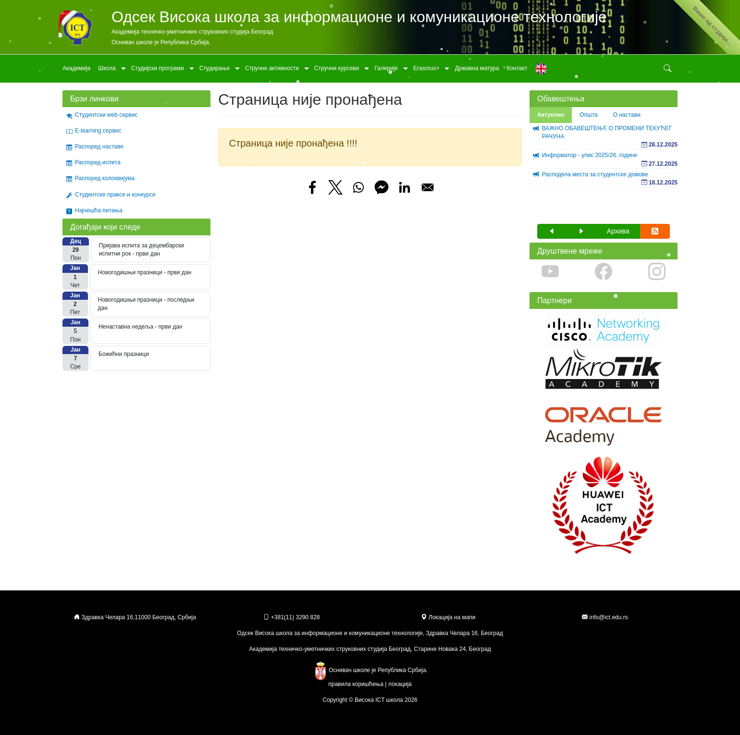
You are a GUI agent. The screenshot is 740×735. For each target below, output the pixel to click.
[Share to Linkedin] (404, 187)
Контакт (516, 68)
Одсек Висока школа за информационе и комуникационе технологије (359, 16)
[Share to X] (335, 187)
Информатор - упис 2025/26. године (590, 155)
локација (400, 684)
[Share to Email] (427, 187)
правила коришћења (355, 684)
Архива (618, 231)
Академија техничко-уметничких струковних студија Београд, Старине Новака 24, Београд (370, 649)
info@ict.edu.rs (609, 617)
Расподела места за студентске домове (595, 174)
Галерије (386, 68)
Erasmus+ (426, 68)
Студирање (214, 68)
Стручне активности (272, 68)
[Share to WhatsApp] (358, 187)
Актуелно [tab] (550, 114)
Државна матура (477, 68)
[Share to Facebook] (312, 187)
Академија (76, 68)
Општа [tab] (589, 114)
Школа (106, 68)
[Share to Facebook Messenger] (381, 187)
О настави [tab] (627, 114)
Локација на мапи (448, 617)
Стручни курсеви (336, 68)
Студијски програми (157, 68)
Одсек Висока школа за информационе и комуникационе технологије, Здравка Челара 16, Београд (370, 633)
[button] (552, 231)
